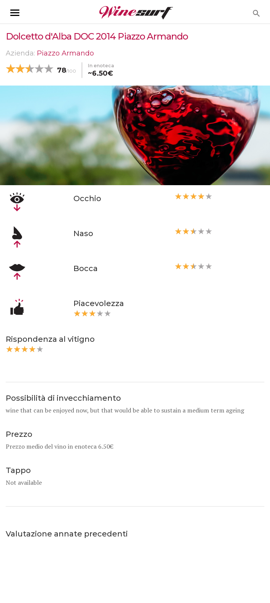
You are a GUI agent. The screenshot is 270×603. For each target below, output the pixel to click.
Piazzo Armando (65, 53)
